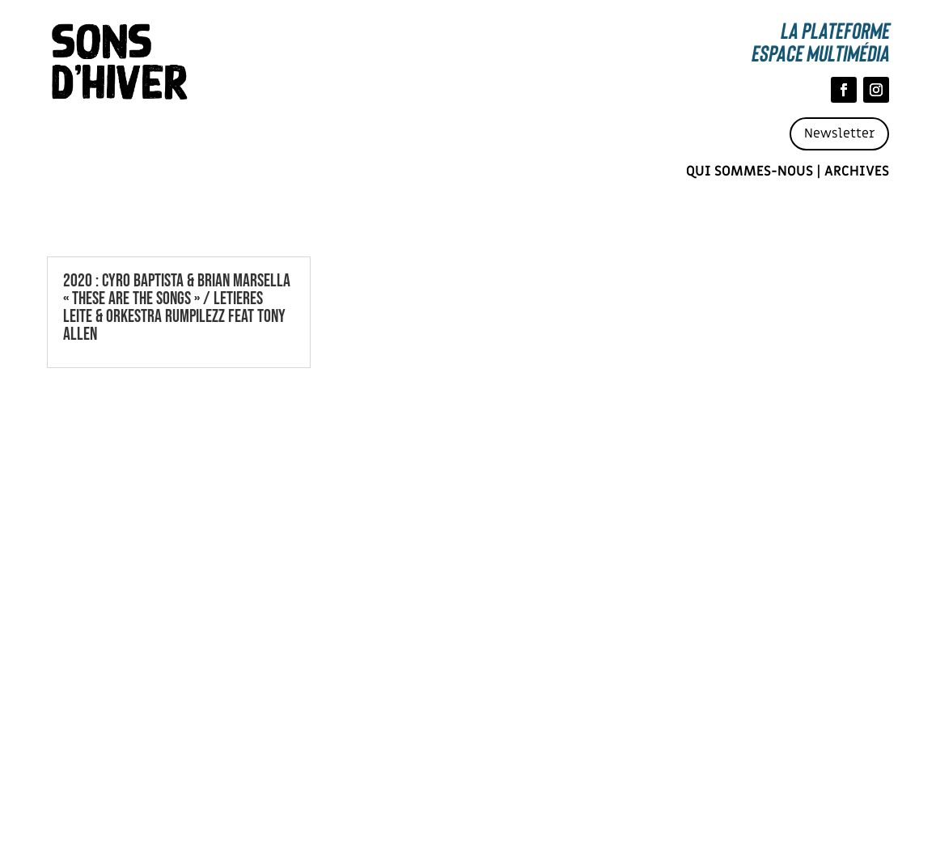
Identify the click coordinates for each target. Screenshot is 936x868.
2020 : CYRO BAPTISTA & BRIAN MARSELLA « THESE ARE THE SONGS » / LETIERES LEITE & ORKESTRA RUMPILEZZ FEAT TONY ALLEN (176, 307)
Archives (856, 171)
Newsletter (839, 133)
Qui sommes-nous (749, 171)
